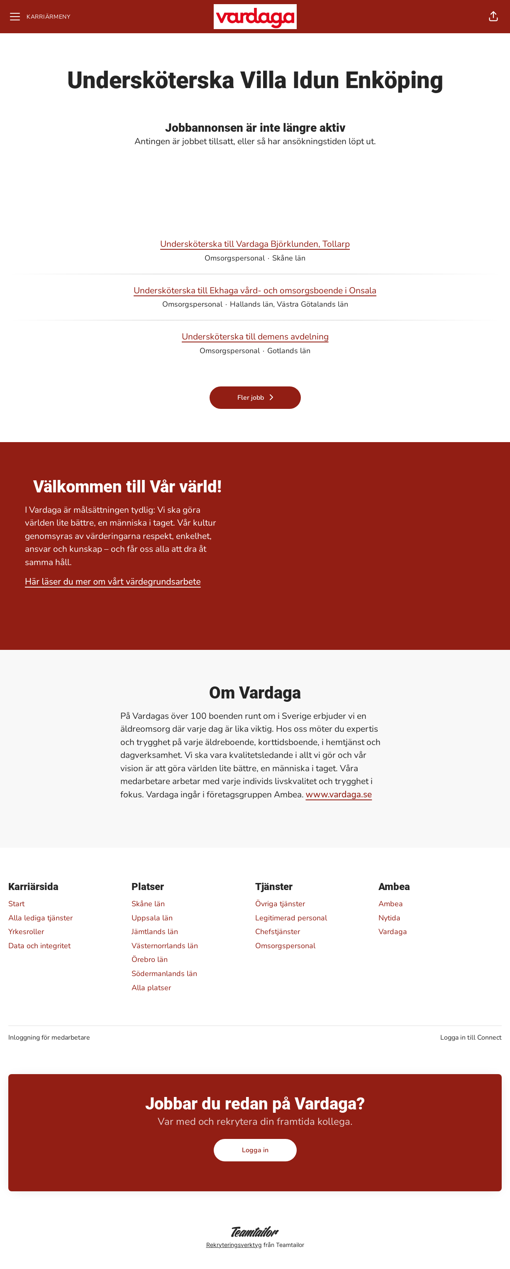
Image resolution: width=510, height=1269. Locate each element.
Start (16, 904)
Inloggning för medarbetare (49, 1037)
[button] (493, 16)
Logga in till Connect (471, 1037)
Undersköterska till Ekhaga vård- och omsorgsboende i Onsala (255, 291)
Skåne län (148, 904)
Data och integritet (39, 946)
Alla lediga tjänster (40, 918)
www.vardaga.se (339, 794)
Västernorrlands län (165, 946)
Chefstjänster (277, 932)
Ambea (390, 904)
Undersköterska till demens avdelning (255, 337)
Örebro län (150, 959)
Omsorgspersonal (285, 946)
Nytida (389, 918)
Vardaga (392, 932)
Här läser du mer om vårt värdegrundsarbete (113, 582)
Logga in (255, 1150)
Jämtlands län (155, 932)
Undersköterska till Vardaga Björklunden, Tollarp (255, 244)
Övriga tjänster (280, 904)
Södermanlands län (164, 974)
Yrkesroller (26, 932)
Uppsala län (152, 918)
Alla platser (151, 988)
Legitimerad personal (291, 918)
